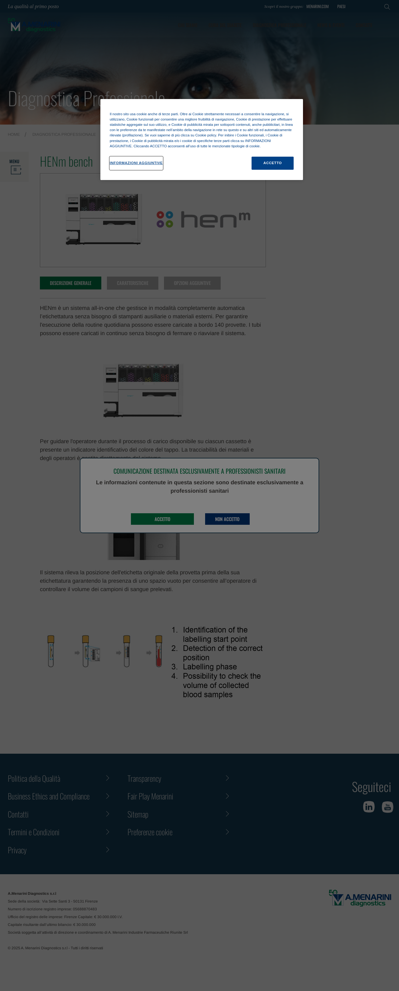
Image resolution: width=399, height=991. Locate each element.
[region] (201, 139)
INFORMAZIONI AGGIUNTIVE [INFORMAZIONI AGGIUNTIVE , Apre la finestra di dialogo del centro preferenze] (136, 163)
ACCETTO (272, 163)
